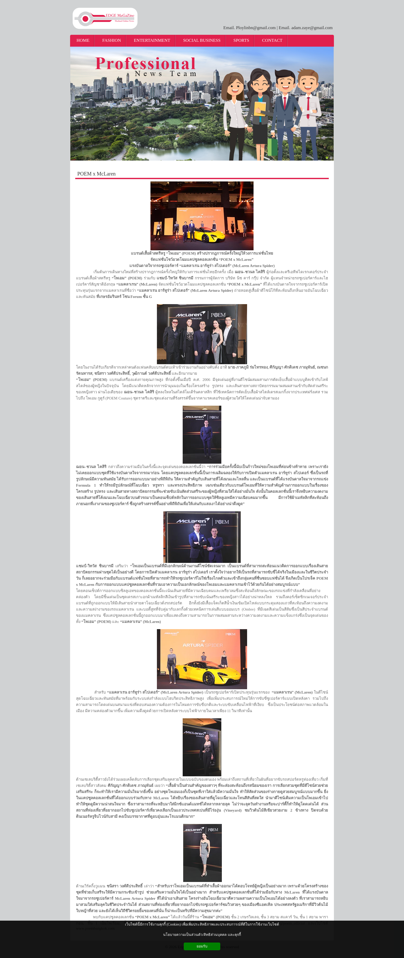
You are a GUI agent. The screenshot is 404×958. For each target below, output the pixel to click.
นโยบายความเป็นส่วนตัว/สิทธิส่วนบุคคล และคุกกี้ (202, 935)
